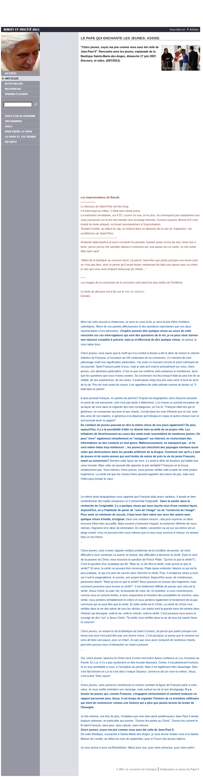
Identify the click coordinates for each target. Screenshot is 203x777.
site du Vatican (134, 291)
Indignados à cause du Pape (180, 769)
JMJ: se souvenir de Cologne (135, 769)
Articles (194, 29)
